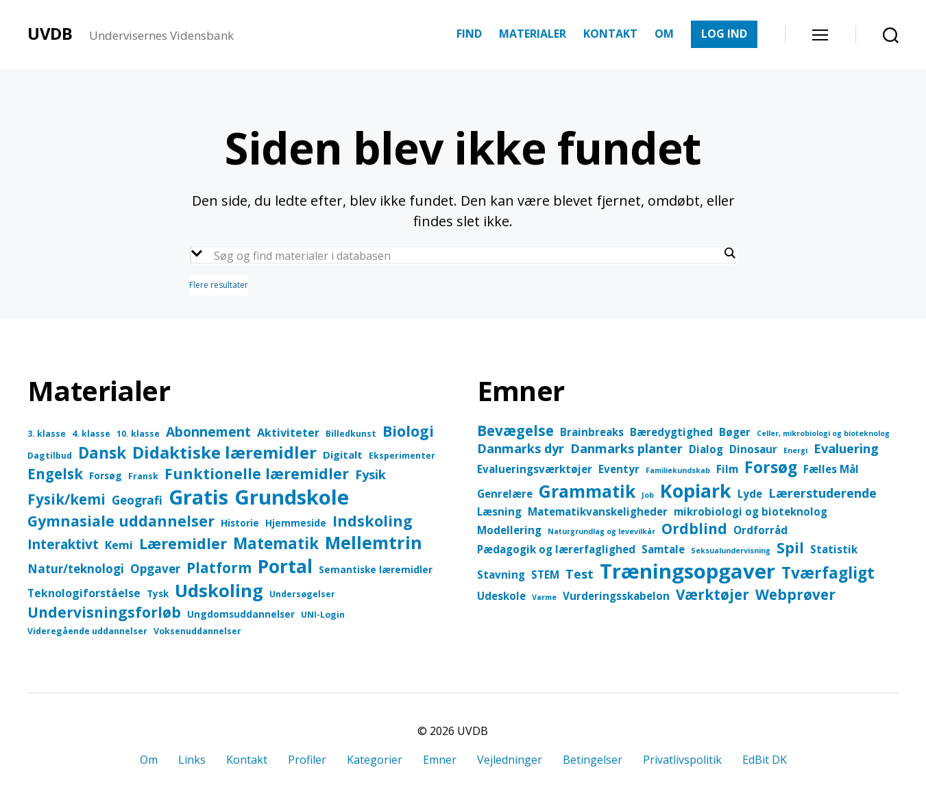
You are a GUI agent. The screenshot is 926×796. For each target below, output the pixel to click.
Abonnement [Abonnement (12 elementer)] (208, 431)
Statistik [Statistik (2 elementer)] (833, 549)
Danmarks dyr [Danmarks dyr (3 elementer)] (520, 448)
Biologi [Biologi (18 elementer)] (408, 431)
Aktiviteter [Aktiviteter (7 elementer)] (288, 432)
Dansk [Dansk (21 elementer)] (102, 452)
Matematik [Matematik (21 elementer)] (276, 543)
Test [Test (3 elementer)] (579, 574)
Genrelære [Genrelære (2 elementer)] (505, 493)
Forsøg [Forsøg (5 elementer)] (770, 467)
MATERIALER (532, 33)
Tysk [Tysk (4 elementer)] (158, 593)
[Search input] (467, 255)
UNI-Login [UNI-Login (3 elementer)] (323, 614)
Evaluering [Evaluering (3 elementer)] (846, 448)
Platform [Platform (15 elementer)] (219, 567)
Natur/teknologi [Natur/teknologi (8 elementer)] (75, 569)
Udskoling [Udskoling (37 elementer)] (219, 591)
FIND (469, 33)
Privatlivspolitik (682, 759)
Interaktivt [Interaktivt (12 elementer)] (63, 544)
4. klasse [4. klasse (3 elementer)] (91, 433)
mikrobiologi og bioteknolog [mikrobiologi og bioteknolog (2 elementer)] (750, 511)
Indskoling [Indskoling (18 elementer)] (372, 521)
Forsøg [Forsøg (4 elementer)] (105, 475)
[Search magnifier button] (730, 253)
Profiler (307, 759)
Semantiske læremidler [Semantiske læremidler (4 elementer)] (375, 569)
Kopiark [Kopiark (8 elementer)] (695, 490)
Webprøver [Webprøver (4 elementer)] (795, 594)
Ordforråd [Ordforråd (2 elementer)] (760, 530)
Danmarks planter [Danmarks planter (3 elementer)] (626, 448)
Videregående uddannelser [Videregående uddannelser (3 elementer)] (87, 631)
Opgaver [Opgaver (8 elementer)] (155, 569)
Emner (439, 759)
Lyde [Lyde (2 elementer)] (750, 493)
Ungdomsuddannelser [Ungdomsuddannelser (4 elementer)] (241, 613)
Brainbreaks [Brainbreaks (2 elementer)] (592, 432)
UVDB (50, 33)
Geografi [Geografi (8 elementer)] (137, 500)
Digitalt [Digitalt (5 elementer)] (343, 454)
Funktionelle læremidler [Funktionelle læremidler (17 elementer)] (257, 473)
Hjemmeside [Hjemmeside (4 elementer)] (295, 522)
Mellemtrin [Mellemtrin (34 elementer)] (373, 542)
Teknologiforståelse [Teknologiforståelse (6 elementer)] (84, 593)
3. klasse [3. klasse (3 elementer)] (46, 433)
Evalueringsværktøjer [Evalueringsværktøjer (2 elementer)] (534, 469)
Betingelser (592, 759)
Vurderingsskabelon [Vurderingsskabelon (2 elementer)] (616, 596)
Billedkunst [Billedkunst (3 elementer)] (351, 433)
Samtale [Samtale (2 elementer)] (663, 549)
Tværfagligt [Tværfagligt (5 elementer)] (828, 572)
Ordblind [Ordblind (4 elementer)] (694, 528)
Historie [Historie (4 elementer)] (240, 522)
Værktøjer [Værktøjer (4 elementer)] (712, 594)
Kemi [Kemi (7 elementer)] (119, 545)
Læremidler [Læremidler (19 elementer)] (183, 543)
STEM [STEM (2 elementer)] (545, 574)
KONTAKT (610, 33)
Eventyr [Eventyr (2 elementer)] (618, 469)
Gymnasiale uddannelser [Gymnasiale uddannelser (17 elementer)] (121, 521)
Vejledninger (509, 759)
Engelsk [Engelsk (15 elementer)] (55, 473)
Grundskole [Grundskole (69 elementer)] (291, 497)
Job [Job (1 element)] (648, 495)
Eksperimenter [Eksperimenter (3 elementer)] (402, 455)
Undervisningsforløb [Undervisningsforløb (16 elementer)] (104, 612)
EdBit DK (764, 759)
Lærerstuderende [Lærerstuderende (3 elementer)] (822, 493)
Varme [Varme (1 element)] (544, 597)
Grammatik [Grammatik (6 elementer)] (587, 491)
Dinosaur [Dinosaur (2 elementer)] (753, 449)
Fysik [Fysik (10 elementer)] (370, 474)
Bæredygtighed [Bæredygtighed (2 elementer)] (671, 432)
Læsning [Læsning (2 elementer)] (499, 511)
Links (192, 759)
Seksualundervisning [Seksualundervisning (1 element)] (730, 550)
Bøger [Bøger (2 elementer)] (735, 432)
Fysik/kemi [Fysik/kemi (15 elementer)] (66, 499)
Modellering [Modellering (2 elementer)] (509, 530)
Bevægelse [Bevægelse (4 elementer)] (515, 430)
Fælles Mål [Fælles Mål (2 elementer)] (831, 469)
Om (149, 759)
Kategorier (374, 759)
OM (664, 33)
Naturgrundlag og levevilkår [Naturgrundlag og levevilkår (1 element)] (601, 531)
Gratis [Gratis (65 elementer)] (198, 496)
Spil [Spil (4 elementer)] (790, 547)
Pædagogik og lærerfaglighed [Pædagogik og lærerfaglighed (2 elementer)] (556, 549)
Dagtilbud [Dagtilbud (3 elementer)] (49, 455)
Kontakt (246, 759)
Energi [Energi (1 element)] (795, 450)
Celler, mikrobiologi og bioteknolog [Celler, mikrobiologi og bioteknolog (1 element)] (823, 433)
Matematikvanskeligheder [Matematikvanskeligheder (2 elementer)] (598, 511)
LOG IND (724, 33)
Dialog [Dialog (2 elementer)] (706, 449)
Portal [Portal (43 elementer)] (285, 566)
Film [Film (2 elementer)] (727, 469)
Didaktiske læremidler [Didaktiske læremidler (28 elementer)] (224, 452)
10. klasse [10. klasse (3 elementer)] (138, 433)
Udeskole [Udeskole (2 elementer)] (501, 596)
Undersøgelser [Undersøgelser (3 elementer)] (302, 594)
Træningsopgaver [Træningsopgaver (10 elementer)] (687, 571)
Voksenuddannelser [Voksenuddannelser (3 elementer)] (197, 631)
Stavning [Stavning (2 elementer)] (501, 574)
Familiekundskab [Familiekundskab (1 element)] (678, 470)
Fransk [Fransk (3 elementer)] (143, 476)
